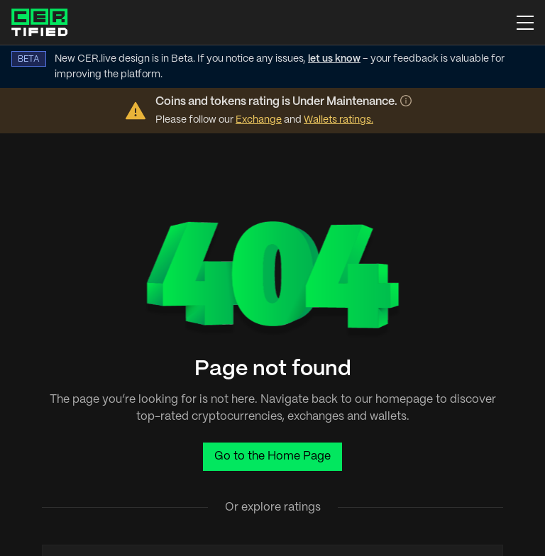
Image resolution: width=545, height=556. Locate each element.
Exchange (259, 120)
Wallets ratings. (338, 120)
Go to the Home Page (272, 456)
